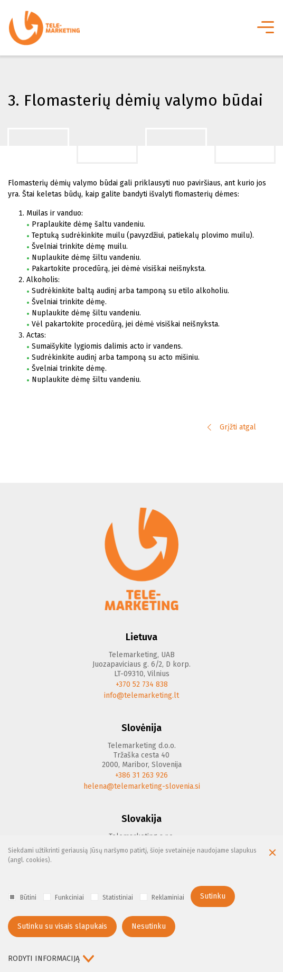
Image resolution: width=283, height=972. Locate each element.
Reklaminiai (162, 897)
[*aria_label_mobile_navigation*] (264, 28)
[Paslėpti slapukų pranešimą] (272, 854)
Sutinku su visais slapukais (62, 926)
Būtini (22, 897)
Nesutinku (148, 926)
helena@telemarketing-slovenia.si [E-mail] (141, 786)
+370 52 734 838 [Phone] (142, 684)
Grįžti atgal (231, 427)
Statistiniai (112, 897)
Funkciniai (63, 897)
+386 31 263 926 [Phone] (141, 775)
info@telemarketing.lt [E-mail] (141, 695)
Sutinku (212, 896)
